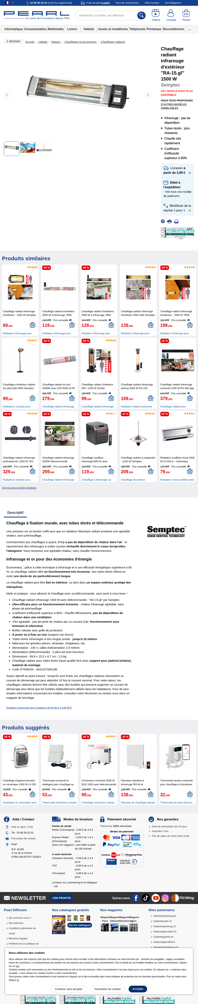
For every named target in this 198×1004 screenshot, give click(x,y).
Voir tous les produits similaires (19, 487)
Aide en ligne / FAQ (22, 826)
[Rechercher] (141, 15)
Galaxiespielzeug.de (164, 915)
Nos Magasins (173, 2)
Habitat (89, 29)
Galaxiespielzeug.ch (164, 926)
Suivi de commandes (127, 2)
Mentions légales (18, 938)
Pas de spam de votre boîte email (170, 835)
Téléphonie (137, 29)
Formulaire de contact (23, 838)
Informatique (13, 29)
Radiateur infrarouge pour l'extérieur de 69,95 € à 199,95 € (39, 707)
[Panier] (186, 15)
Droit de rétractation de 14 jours (169, 826)
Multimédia (55, 29)
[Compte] (171, 15)
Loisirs (72, 29)
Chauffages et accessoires (80, 41)
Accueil (30, 41)
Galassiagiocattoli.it (164, 941)
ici (18, 980)
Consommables (35, 29)
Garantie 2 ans (160, 831)
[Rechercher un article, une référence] (111, 15)
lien (18, 966)
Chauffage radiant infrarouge (58, 479)
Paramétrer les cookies (108, 989)
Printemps (154, 29)
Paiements (115, 826)
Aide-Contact (152, 2)
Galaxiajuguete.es (163, 936)
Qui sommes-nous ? (20, 917)
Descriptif (15, 513)
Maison (56, 41)
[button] (177, 170)
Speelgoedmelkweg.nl (165, 947)
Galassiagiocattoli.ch (164, 931)
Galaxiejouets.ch (162, 921)
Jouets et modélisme (113, 29)
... (189, 29)
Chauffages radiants (112, 41)
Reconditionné (173, 29)
